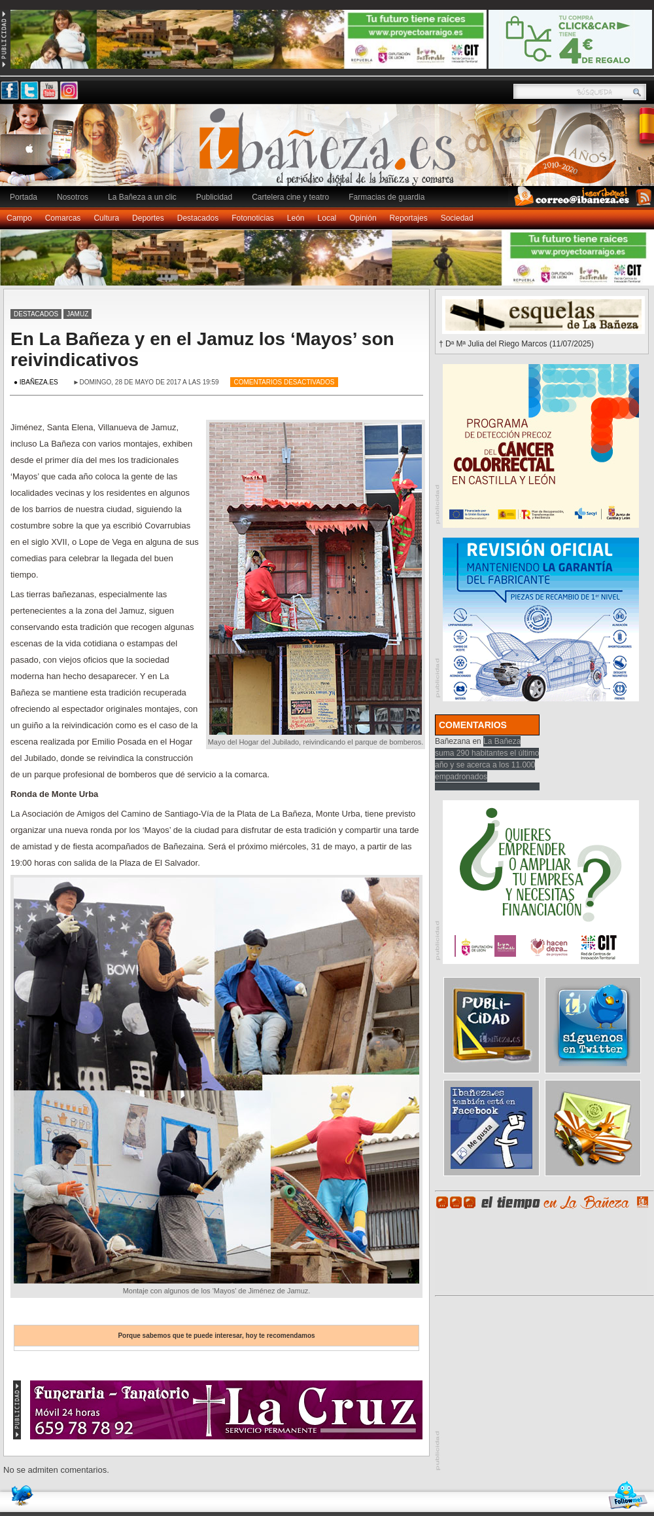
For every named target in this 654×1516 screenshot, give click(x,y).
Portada (23, 197)
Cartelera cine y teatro (290, 197)
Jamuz (77, 314)
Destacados (197, 218)
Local (327, 218)
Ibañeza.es (330, 152)
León (296, 218)
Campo (19, 218)
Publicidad (214, 197)
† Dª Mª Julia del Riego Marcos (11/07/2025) (516, 343)
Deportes (148, 218)
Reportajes (409, 218)
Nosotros (72, 197)
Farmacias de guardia (386, 197)
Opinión (362, 218)
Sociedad (457, 218)
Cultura (106, 218)
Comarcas (63, 218)
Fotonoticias (253, 218)
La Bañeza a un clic (142, 197)
